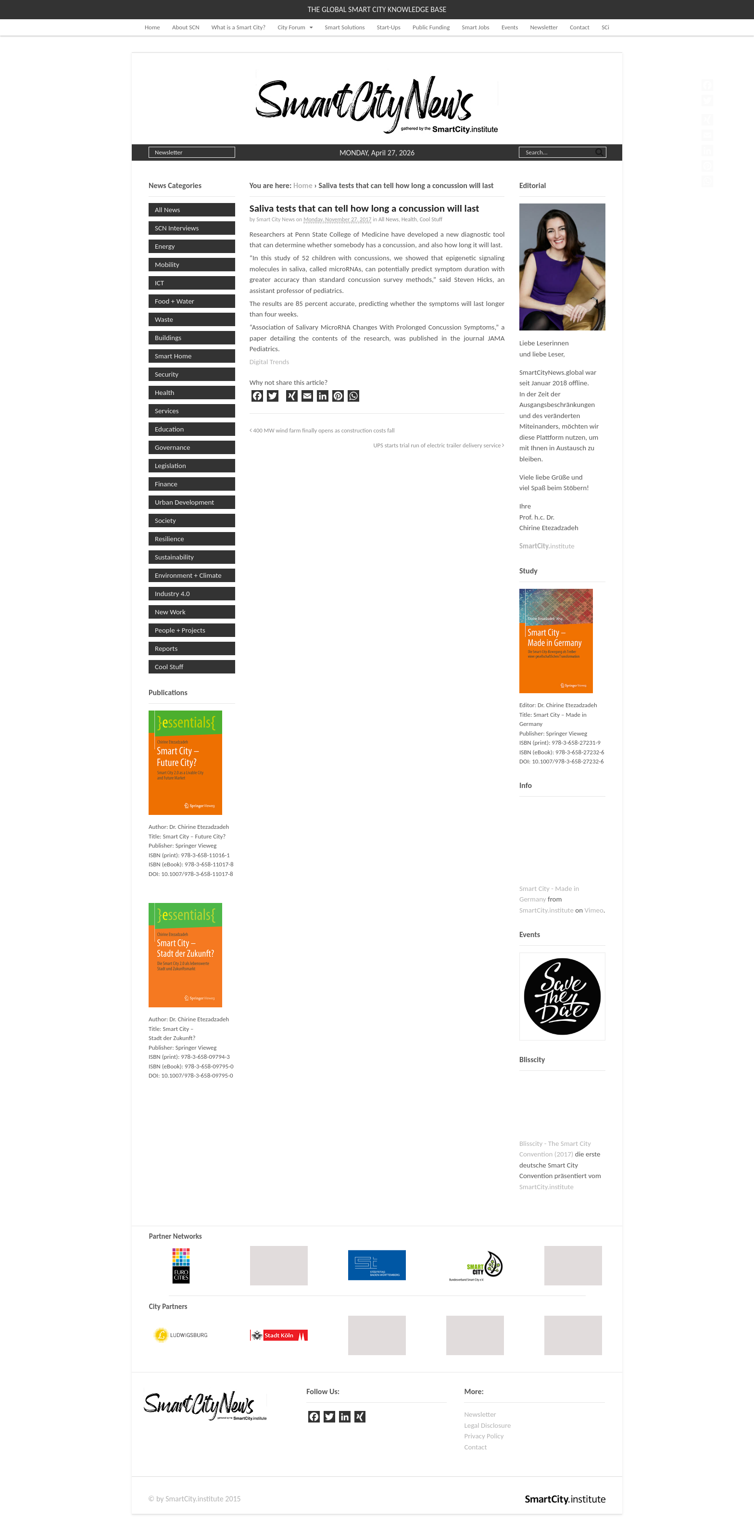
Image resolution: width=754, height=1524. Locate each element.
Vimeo (594, 910)
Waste (164, 319)
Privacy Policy (483, 1436)
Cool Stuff (431, 219)
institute (547, 546)
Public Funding (431, 27)
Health (409, 219)
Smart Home (173, 356)
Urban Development (184, 502)
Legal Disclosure (487, 1425)
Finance (166, 484)
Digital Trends (269, 361)
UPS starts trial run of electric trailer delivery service (438, 445)
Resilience (169, 538)
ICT (159, 283)
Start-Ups (389, 27)
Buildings (168, 337)
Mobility (167, 264)
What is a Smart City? (239, 27)
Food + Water (174, 301)
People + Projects (180, 630)
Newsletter (544, 27)
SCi (605, 27)
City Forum (291, 27)
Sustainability (174, 557)
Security (166, 374)
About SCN (186, 27)
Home (152, 27)
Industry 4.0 (172, 593)
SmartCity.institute (546, 910)
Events (510, 27)
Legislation (170, 465)
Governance (172, 447)
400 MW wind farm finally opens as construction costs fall (322, 430)
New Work (170, 612)
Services (167, 410)
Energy (165, 246)
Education (169, 429)
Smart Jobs (475, 27)
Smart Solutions (345, 27)
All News (388, 219)
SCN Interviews (177, 228)
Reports (166, 648)
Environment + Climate (188, 575)
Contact (580, 27)
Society (165, 520)
